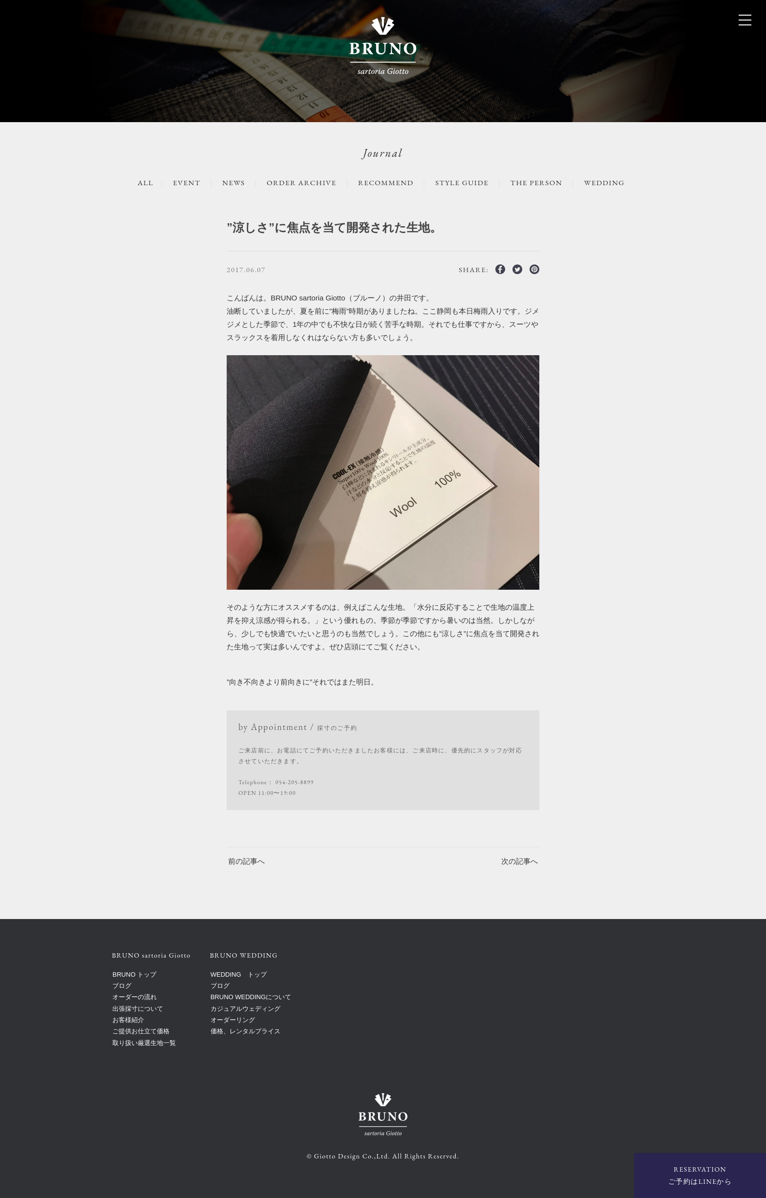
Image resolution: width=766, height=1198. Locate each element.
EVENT (186, 182)
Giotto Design (337, 1156)
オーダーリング (233, 1020)
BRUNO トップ (134, 974)
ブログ (121, 985)
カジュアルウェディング (245, 1008)
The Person (536, 182)
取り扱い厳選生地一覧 (144, 1043)
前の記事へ (246, 861)
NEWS (233, 182)
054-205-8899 (295, 782)
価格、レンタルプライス (245, 1031)
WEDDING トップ (239, 974)
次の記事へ (519, 861)
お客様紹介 (128, 1020)
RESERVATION (700, 1176)
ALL (145, 182)
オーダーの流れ (134, 997)
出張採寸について (137, 1008)
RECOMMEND (385, 182)
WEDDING (604, 182)
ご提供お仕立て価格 (141, 1031)
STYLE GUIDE (462, 182)
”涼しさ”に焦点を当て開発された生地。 (334, 227)
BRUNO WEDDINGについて (251, 997)
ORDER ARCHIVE (302, 182)
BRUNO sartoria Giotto (383, 1064)
